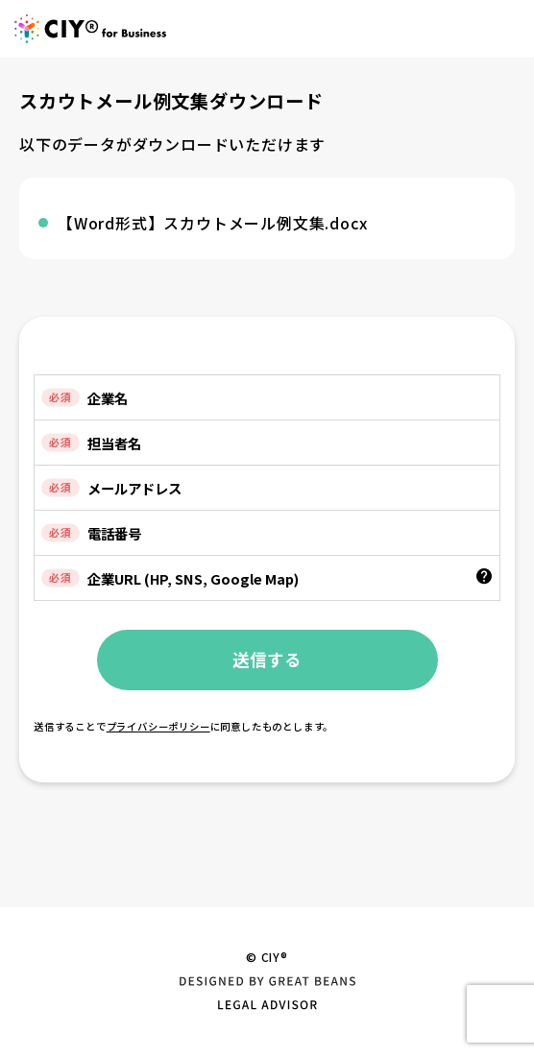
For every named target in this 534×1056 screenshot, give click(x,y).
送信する (267, 659)
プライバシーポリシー (158, 726)
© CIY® (267, 956)
